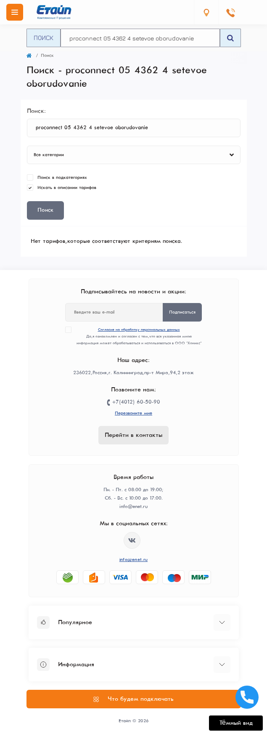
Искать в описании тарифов (66, 187)
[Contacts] (230, 12)
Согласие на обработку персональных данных (139, 330)
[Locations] (206, 12)
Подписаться (182, 312)
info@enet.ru (133, 560)
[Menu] (14, 12)
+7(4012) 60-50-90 (136, 402)
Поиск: (36, 111)
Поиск (43, 37)
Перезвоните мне (133, 413)
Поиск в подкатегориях (62, 177)
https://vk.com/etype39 (132, 540)
